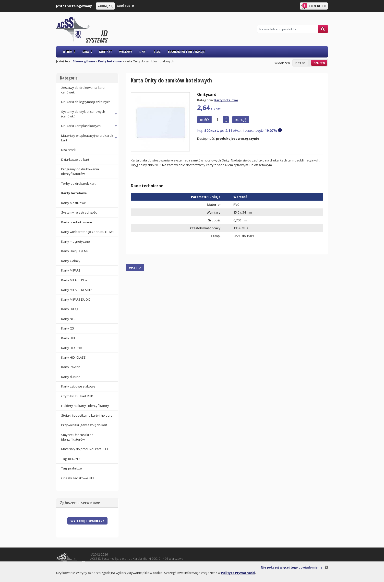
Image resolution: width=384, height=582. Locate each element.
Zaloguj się (105, 6)
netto (300, 62)
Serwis (87, 51)
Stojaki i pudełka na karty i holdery (86, 415)
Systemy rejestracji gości (79, 212)
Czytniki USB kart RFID (77, 396)
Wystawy (125, 51)
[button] (226, 118)
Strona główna (84, 61)
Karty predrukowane (76, 222)
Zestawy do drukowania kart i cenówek (83, 89)
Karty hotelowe (110, 61)
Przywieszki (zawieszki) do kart (84, 425)
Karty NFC (68, 319)
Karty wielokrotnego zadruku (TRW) (87, 231)
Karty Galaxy (70, 261)
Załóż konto (125, 6)
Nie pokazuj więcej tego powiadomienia (292, 567)
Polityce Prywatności (238, 573)
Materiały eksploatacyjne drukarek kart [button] (87, 137)
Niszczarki (68, 150)
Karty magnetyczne (75, 241)
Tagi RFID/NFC (71, 458)
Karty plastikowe (73, 203)
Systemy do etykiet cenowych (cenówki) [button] (83, 113)
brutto (319, 62)
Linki (142, 51)
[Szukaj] (287, 29)
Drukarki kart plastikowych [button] (81, 126)
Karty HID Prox (72, 347)
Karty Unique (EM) (74, 251)
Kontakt (105, 51)
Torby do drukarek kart (78, 183)
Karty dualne (70, 377)
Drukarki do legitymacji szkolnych (85, 102)
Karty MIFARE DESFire (76, 289)
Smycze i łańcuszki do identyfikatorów (77, 437)
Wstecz (135, 267)
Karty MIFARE (70, 270)
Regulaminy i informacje (186, 51)
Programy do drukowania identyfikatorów (80, 171)
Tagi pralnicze (71, 468)
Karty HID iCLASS (73, 357)
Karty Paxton (70, 367)
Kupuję (240, 119)
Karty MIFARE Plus (74, 280)
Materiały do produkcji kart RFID (84, 449)
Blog (157, 51)
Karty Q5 (67, 328)
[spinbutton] (217, 119)
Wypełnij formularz (87, 520)
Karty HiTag (69, 309)
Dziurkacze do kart (75, 159)
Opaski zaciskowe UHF (78, 478)
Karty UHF (68, 338)
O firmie (69, 51)
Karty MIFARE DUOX (75, 299)
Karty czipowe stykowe (78, 386)
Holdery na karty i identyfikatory (85, 405)
